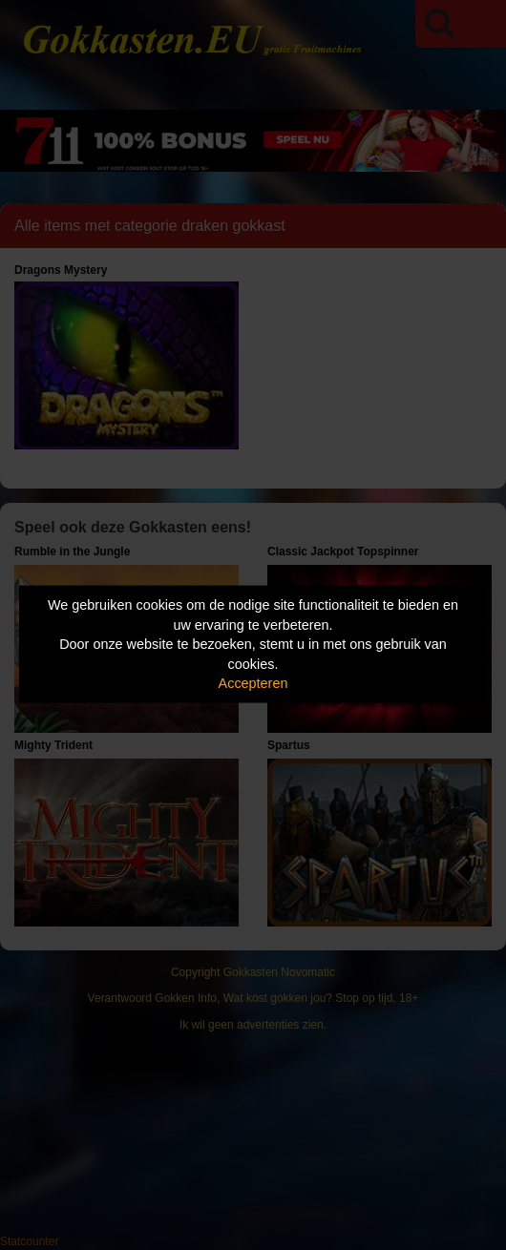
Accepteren (253, 683)
